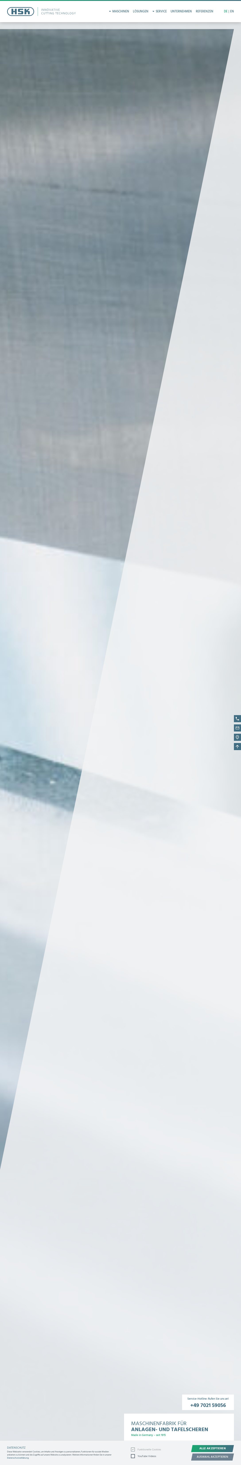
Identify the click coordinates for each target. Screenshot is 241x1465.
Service (161, 11)
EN (232, 11)
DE (225, 11)
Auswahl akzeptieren (212, 1456)
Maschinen (120, 11)
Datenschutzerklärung (18, 1458)
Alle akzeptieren (212, 1448)
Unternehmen (181, 11)
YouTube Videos (143, 1456)
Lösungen (140, 11)
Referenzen (204, 11)
